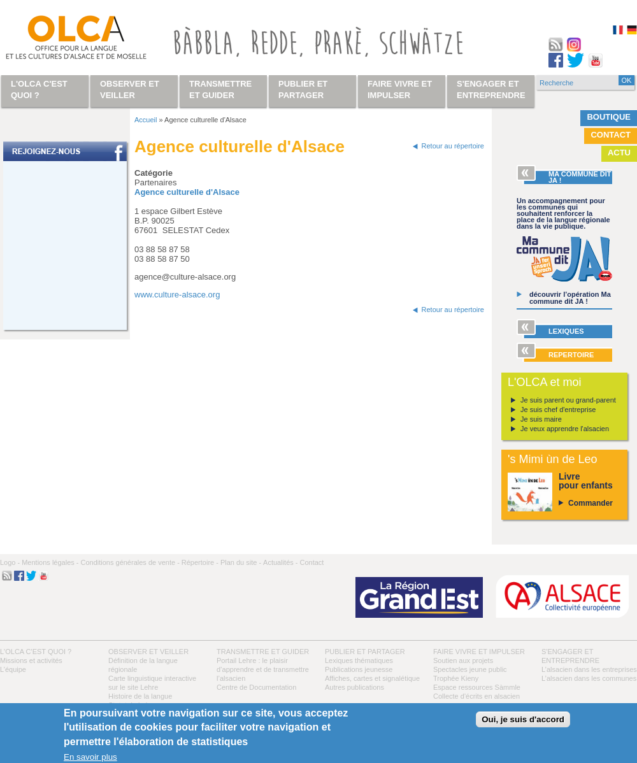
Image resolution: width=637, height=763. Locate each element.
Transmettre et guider (263, 651)
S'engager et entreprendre (491, 89)
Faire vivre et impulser (479, 651)
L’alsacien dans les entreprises (589, 669)
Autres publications (354, 687)
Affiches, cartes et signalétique (372, 678)
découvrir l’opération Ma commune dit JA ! (570, 297)
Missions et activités (31, 660)
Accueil (145, 120)
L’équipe (13, 669)
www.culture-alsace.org (177, 294)
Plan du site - (240, 562)
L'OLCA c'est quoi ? (35, 651)
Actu (619, 152)
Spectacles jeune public (470, 669)
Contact (610, 134)
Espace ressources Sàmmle (476, 687)
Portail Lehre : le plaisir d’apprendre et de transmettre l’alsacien (263, 669)
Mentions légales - (50, 562)
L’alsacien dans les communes (588, 678)
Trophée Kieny (455, 678)
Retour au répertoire (453, 146)
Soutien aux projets (463, 660)
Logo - (10, 562)
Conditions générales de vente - (129, 562)
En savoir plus (90, 757)
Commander (590, 503)
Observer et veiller (148, 651)
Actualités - (280, 562)
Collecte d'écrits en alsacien (476, 696)
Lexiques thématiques (359, 660)
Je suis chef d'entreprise (558, 409)
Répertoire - (200, 562)
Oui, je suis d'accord (523, 719)
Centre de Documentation (256, 687)
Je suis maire (541, 419)
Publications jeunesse (358, 669)
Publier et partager (365, 651)
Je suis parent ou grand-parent (568, 400)
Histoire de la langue (140, 696)
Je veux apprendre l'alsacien (564, 428)
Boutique (609, 117)
